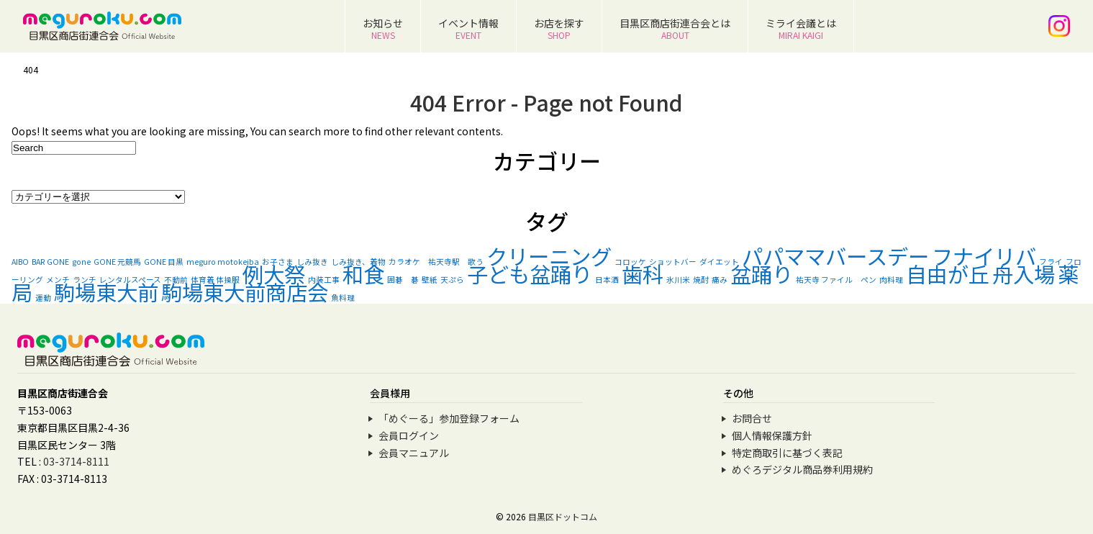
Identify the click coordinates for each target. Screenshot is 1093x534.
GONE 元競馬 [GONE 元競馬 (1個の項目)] (117, 261)
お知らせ (383, 28)
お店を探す (559, 28)
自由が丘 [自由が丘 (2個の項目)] (947, 273)
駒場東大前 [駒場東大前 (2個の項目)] (106, 291)
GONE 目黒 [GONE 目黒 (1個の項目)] (163, 261)
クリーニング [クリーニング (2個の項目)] (549, 255)
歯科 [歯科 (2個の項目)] (642, 273)
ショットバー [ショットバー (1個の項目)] (673, 261)
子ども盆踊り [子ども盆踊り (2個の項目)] (529, 273)
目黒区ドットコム (562, 516)
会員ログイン (408, 435)
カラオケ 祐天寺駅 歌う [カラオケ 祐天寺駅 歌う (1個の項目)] (436, 261)
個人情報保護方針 (772, 435)
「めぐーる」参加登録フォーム (449, 418)
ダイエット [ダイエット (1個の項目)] (719, 261)
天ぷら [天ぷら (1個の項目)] (452, 279)
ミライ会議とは (801, 28)
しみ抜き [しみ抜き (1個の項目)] (312, 261)
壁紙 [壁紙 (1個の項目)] (429, 279)
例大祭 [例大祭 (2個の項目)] (273, 273)
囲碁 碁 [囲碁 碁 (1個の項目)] (403, 279)
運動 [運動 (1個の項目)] (43, 297)
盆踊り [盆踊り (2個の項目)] (761, 273)
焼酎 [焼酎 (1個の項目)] (701, 279)
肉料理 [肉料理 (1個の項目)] (891, 279)
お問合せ (752, 418)
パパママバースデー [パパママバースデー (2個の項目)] (835, 255)
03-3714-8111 (76, 461)
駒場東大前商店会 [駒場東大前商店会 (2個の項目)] (244, 291)
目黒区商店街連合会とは (675, 28)
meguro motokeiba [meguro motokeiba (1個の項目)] (222, 261)
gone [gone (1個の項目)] (81, 261)
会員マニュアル (413, 452)
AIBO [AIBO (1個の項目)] (20, 261)
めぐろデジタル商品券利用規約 (802, 469)
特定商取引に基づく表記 (787, 452)
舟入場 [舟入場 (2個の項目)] (1023, 273)
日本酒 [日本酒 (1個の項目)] (607, 279)
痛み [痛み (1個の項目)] (719, 279)
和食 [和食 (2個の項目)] (363, 273)
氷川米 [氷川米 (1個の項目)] (678, 279)
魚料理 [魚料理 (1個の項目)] (343, 297)
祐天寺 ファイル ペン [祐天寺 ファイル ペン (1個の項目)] (836, 279)
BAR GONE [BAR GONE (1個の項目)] (50, 261)
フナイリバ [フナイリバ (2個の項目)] (984, 255)
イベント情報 (468, 28)
